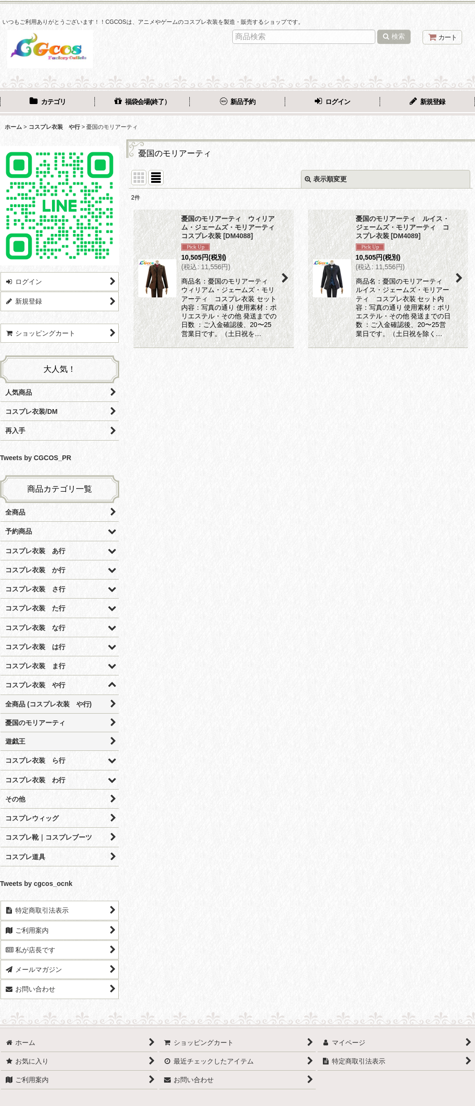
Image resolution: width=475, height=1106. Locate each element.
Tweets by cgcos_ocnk (36, 883)
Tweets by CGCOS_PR (35, 458)
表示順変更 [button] (326, 179)
